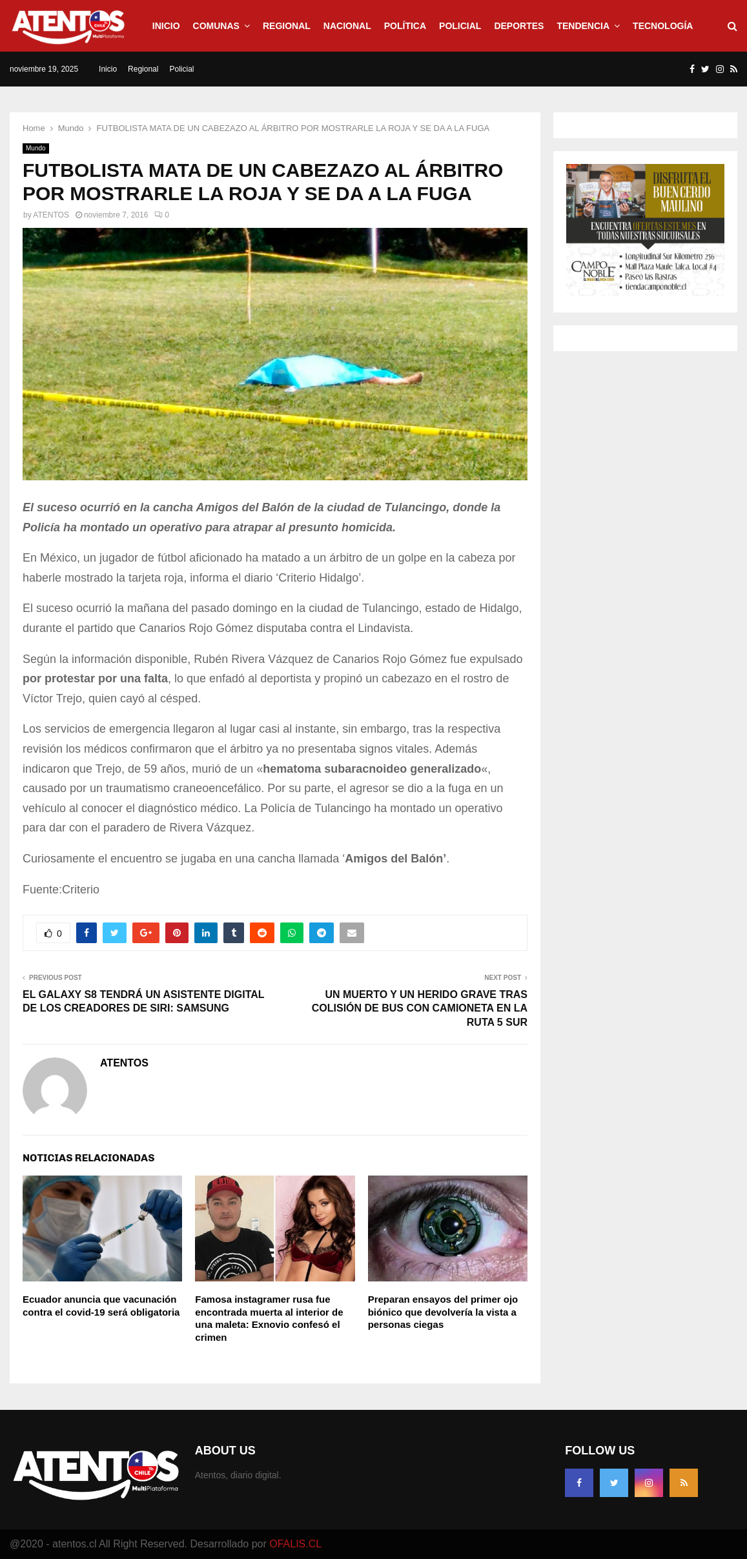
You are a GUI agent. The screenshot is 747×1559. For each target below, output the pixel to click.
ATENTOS (51, 214)
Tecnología (663, 26)
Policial (460, 26)
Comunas (216, 26)
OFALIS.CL (295, 1543)
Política (405, 26)
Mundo (36, 148)
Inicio (166, 26)
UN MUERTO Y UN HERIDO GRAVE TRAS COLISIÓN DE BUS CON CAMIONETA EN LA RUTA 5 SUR (419, 1008)
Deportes (519, 26)
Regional (287, 26)
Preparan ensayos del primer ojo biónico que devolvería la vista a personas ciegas (443, 1312)
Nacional (347, 26)
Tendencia (583, 26)
